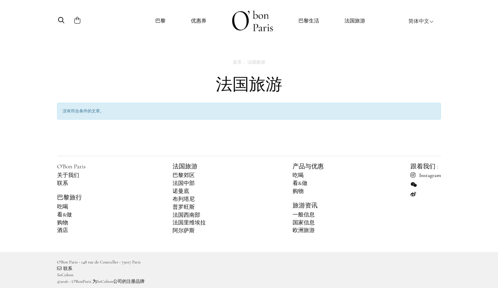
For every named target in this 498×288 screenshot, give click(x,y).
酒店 (62, 230)
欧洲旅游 (304, 230)
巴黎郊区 (184, 175)
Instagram (426, 175)
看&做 (64, 214)
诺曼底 (181, 191)
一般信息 (304, 214)
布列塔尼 (184, 199)
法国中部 (184, 183)
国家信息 (304, 222)
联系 (62, 183)
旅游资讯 (305, 205)
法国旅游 (354, 21)
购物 (62, 222)
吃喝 (62, 206)
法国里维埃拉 (189, 222)
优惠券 (198, 21)
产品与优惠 (308, 166)
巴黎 (160, 21)
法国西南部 (186, 215)
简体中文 (421, 21)
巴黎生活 (308, 21)
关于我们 (68, 175)
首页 (237, 62)
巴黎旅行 (69, 197)
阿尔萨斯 (184, 230)
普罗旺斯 (184, 207)
